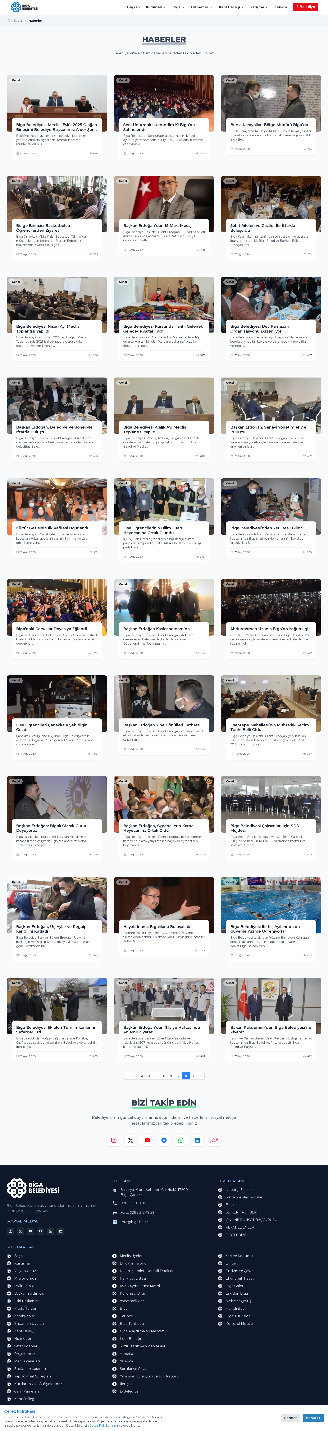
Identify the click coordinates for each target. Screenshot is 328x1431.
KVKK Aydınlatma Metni (136, 1286)
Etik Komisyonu (129, 1263)
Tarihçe (122, 1316)
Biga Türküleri (234, 1316)
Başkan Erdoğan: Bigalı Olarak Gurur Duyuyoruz (51, 828)
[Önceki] (127, 1075)
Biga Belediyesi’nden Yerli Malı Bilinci (267, 528)
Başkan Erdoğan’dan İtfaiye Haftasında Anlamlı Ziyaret (161, 1030)
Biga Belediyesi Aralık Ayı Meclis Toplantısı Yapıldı (154, 429)
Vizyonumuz (21, 1271)
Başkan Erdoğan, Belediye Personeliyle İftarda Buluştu (54, 429)
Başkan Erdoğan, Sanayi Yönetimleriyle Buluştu (268, 429)
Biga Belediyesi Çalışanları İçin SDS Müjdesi (264, 828)
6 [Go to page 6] (171, 1076)
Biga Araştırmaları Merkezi (138, 1331)
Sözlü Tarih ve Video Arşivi (138, 1346)
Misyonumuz (21, 1278)
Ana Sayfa (15, 21)
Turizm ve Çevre (236, 1271)
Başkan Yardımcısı (26, 1293)
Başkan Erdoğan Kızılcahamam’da (156, 629)
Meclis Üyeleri (128, 1256)
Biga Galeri (231, 1286)
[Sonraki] (201, 1075)
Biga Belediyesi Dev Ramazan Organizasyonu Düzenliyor (259, 329)
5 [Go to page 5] (164, 1076)
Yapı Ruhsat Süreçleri (29, 1376)
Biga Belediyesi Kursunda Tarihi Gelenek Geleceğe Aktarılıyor (163, 329)
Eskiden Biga (233, 1293)
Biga (179, 7)
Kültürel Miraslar (236, 1324)
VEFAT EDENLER (236, 1227)
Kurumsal (156, 7)
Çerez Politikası (80, 1420)
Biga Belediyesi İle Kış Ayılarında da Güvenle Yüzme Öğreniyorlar (265, 929)
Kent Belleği (231, 7)
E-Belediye (305, 7)
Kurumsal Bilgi (128, 1293)
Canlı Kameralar (24, 1391)
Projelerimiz (21, 1354)
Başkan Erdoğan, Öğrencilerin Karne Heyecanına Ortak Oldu (158, 828)
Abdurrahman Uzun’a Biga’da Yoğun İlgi (269, 629)
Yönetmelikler (128, 1301)
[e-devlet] (214, 1141)
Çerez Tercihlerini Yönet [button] (113, 1420)
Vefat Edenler (22, 1346)
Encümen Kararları (26, 1369)
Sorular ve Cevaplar (132, 1369)
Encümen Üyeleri (25, 1324)
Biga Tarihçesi (128, 1324)
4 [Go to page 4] (157, 1076)
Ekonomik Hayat (236, 1278)
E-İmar (227, 1205)
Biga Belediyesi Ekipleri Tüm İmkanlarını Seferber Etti (55, 1030)
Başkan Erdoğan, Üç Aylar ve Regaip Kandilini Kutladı (51, 929)
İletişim (281, 7)
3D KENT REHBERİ (238, 1212)
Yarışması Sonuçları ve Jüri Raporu (145, 1376)
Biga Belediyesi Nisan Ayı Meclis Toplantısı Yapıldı (47, 329)
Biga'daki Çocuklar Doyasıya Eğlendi (51, 629)
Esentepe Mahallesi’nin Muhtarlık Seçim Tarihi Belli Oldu (269, 727)
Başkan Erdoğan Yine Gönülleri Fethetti (161, 725)
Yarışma (259, 7)
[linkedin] (197, 1141)
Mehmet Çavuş (234, 1301)
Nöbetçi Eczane (235, 1190)
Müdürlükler (21, 1309)
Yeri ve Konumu (235, 1256)
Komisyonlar (21, 1316)
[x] (130, 1141)
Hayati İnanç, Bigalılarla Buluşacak (156, 926)
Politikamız (20, 1286)
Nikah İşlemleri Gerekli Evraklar (143, 1271)
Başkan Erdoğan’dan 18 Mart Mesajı (157, 225)
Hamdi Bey (231, 1309)
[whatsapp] (181, 1141)
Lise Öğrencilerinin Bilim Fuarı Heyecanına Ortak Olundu (152, 530)
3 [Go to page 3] (149, 1076)
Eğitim (227, 1263)
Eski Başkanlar (23, 1301)
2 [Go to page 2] (142, 1076)
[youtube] (147, 1141)
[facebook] (164, 1141)
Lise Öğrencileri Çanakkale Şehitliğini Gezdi (52, 727)
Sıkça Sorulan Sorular (240, 1197)
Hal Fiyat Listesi (129, 1278)
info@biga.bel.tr (134, 1222)
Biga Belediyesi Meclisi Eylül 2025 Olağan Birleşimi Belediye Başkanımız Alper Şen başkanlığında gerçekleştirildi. (56, 127)
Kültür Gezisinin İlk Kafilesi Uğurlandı (52, 528)
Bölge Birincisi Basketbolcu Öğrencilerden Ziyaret (43, 228)
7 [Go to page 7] (178, 1076)
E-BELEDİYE (232, 1235)
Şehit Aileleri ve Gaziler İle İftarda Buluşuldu (262, 228)
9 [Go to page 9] (193, 1076)
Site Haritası (55, 1420)
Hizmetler (202, 7)
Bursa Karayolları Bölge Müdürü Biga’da (269, 125)
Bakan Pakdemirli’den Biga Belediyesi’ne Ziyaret (270, 1030)
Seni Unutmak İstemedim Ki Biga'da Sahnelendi (159, 127)
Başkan (133, 7)
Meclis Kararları (23, 1361)
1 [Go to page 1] (134, 1076)
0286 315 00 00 (133, 1203)
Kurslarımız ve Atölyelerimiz (34, 1384)
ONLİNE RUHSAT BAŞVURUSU (247, 1220)
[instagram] (114, 1141)
